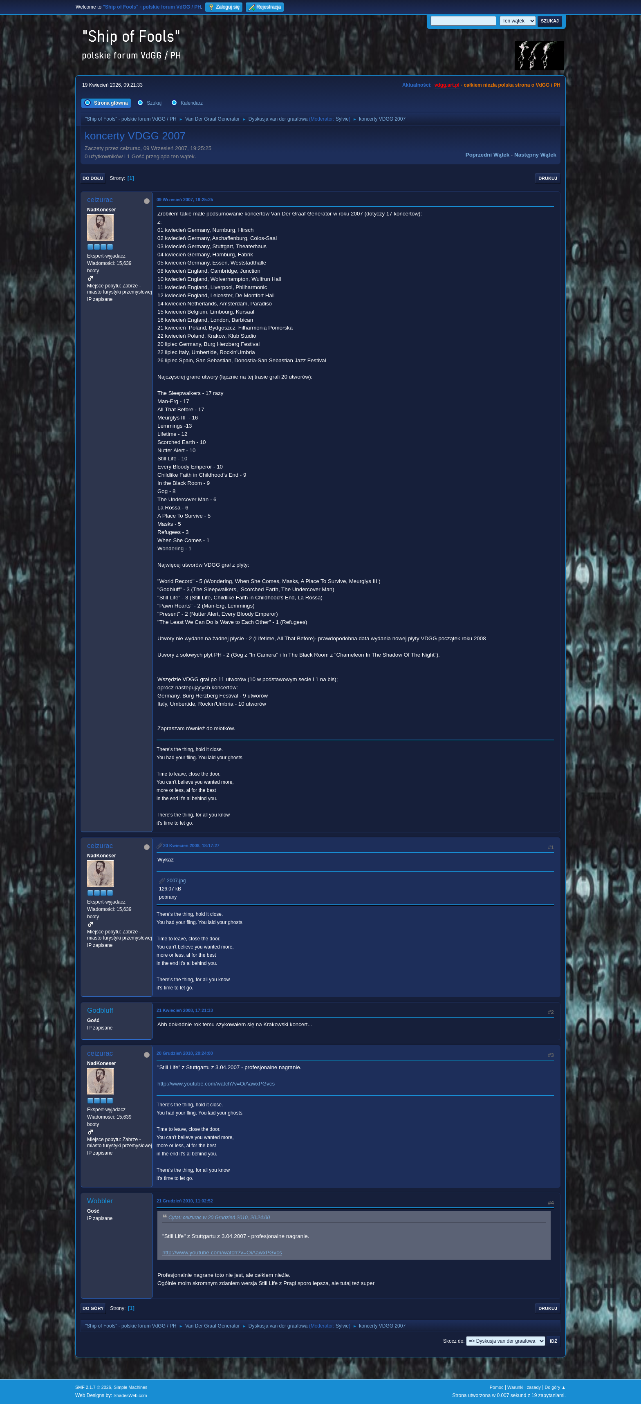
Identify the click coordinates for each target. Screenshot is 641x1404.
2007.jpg (172, 881)
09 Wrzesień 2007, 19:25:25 (185, 199)
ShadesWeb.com (130, 1395)
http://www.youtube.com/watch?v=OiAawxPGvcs (216, 1084)
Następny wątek (535, 155)
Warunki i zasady (524, 1387)
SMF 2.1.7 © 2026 (93, 1387)
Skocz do (453, 1341)
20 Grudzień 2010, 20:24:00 (185, 1053)
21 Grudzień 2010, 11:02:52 (185, 1200)
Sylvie (342, 119)
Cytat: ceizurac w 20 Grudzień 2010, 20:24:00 (219, 1217)
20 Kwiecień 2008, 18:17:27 (191, 845)
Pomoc (497, 1387)
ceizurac (100, 200)
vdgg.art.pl (447, 85)
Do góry (93, 1308)
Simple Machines (130, 1387)
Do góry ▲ (555, 1387)
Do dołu (93, 178)
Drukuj (547, 178)
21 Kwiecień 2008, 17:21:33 (185, 1010)
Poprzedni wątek (487, 155)
